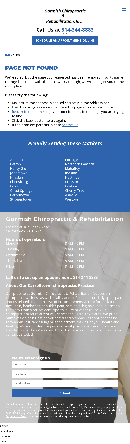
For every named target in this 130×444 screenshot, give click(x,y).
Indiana (71, 173)
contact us (70, 125)
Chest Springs (21, 190)
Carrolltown (19, 195)
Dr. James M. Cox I (16, 416)
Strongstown (20, 199)
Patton (15, 164)
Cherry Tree (74, 190)
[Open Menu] (124, 10)
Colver (15, 186)
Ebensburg (19, 181)
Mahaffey (72, 168)
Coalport (72, 186)
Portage (71, 159)
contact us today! (19, 334)
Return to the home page (32, 111)
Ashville (71, 195)
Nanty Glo (18, 168)
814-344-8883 (77, 29)
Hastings (72, 177)
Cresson (71, 181)
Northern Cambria (80, 164)
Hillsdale (17, 177)
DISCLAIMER (13, 413)
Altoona (16, 159)
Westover (72, 199)
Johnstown (19, 173)
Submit (65, 393)
